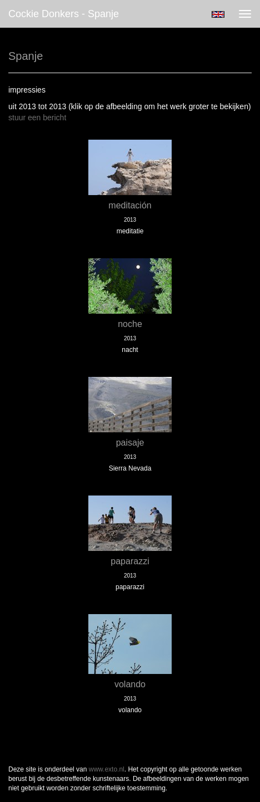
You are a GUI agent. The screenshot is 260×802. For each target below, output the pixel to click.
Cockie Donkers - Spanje (63, 13)
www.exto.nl (106, 769)
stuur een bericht (37, 117)
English (218, 14)
